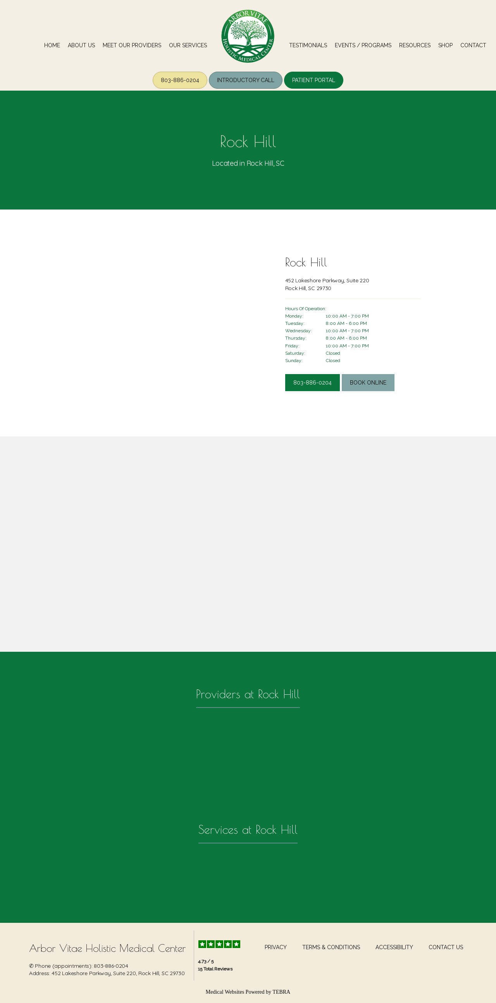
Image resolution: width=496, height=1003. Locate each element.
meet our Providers (132, 45)
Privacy (276, 947)
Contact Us (446, 947)
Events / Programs (363, 45)
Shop (445, 45)
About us (81, 45)
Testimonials (308, 45)
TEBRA (281, 992)
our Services (188, 45)
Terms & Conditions (331, 947)
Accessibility (394, 947)
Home (52, 45)
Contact (473, 45)
